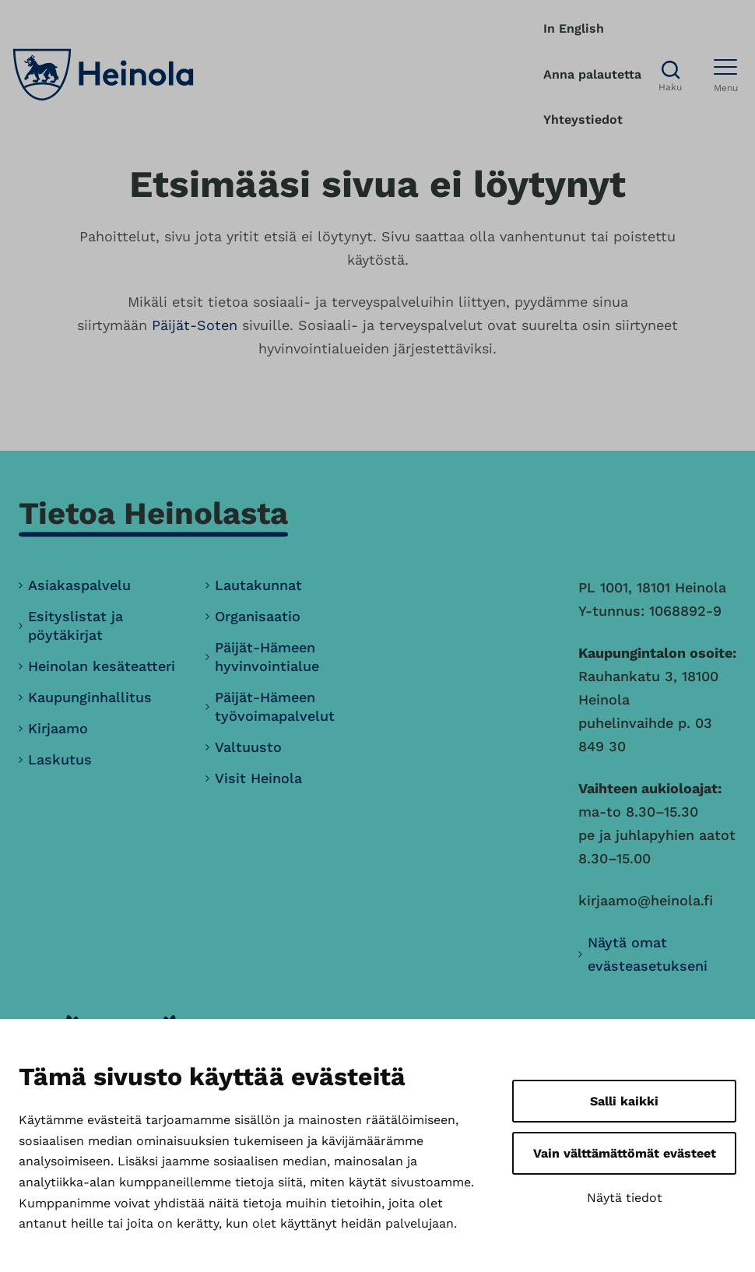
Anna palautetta (592, 74)
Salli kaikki (624, 1101)
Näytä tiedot (624, 1197)
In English (573, 28)
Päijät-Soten (194, 325)
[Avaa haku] (670, 75)
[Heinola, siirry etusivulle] (103, 74)
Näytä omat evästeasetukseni (648, 954)
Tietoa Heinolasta (153, 513)
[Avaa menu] (725, 74)
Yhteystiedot (583, 119)
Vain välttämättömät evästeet (624, 1153)
